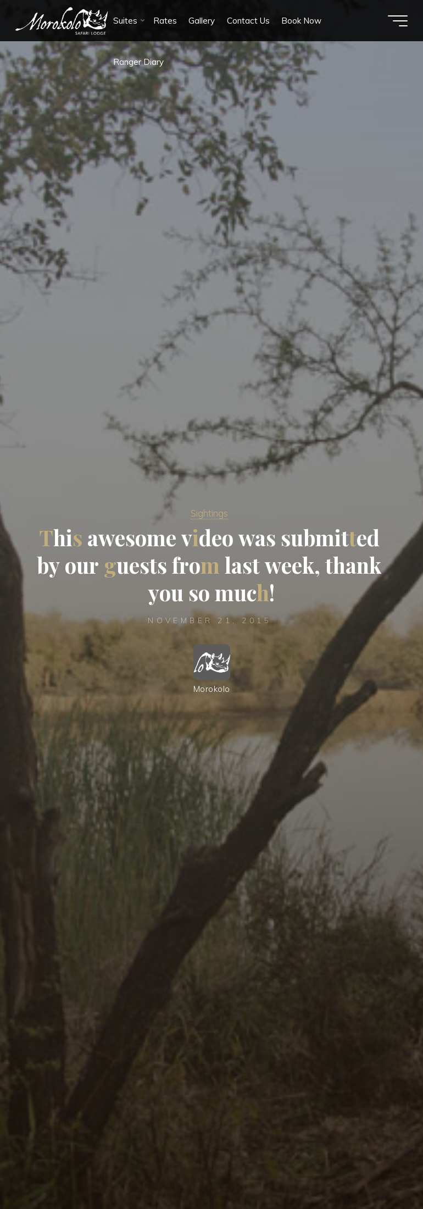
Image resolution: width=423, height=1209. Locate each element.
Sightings (209, 512)
